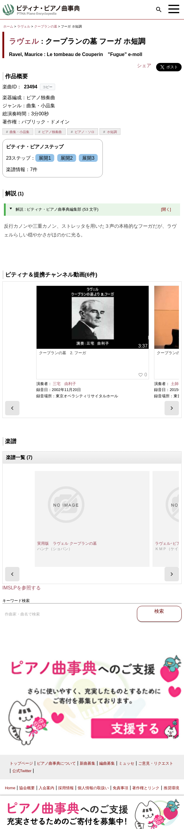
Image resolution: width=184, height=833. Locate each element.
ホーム (8, 26)
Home (10, 788)
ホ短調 (112, 132)
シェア (144, 65)
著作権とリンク (145, 788)
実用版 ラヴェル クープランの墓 (67, 543)
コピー (47, 87)
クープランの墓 (46, 26)
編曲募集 (107, 763)
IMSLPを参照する (21, 587)
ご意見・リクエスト (155, 763)
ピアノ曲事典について (56, 763)
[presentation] (12, 408)
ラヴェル (23, 26)
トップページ (21, 763)
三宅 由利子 (64, 383)
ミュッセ (126, 763)
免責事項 (120, 788)
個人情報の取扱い (93, 788)
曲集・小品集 (19, 132)
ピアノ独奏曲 (52, 132)
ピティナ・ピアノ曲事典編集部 (153, 250)
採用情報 (66, 788)
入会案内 (46, 788)
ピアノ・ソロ (84, 132)
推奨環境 (171, 788)
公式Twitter (21, 771)
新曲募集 (87, 763)
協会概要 (27, 788)
